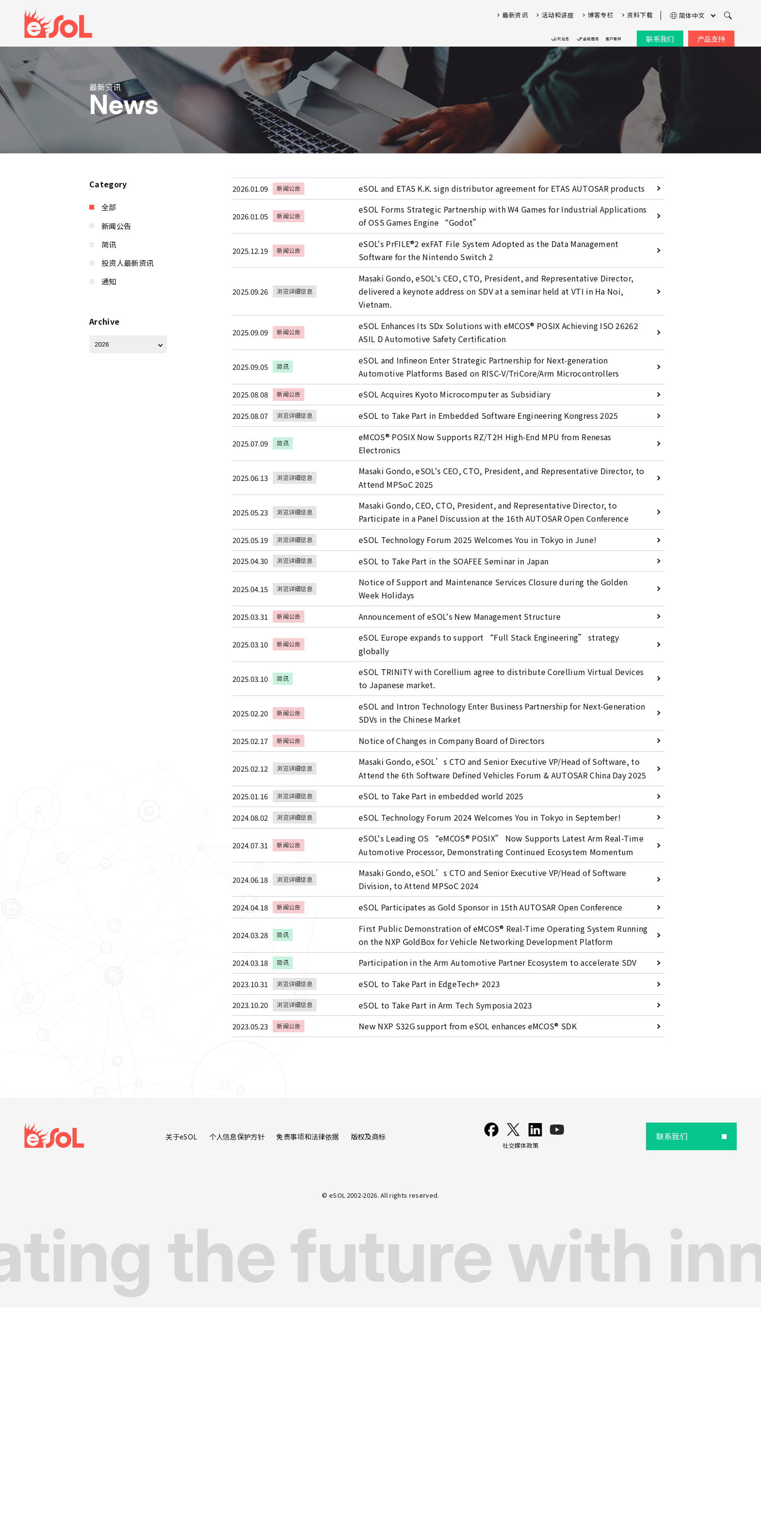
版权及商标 (383, 1349)
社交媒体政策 (529, 1357)
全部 (109, 206)
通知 (109, 274)
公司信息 (505, 35)
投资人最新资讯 (129, 257)
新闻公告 (117, 223)
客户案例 (603, 35)
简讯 (109, 240)
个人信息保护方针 (236, 1349)
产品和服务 (558, 35)
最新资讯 (515, 11)
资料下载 (640, 11)
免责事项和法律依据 (315, 1349)
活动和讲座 (558, 11)
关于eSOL (175, 1349)
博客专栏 (600, 11)
